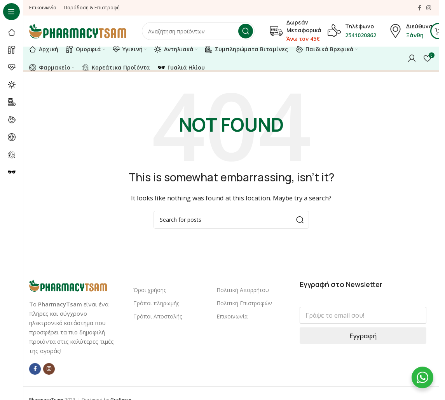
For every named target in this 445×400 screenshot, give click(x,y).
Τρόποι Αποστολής (157, 316)
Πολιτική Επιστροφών (244, 303)
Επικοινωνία (232, 316)
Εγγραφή (363, 335)
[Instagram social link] (428, 8)
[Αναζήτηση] (198, 31)
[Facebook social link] (419, 8)
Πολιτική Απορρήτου (242, 290)
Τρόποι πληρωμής (156, 303)
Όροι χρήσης (149, 290)
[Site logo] (77, 30)
